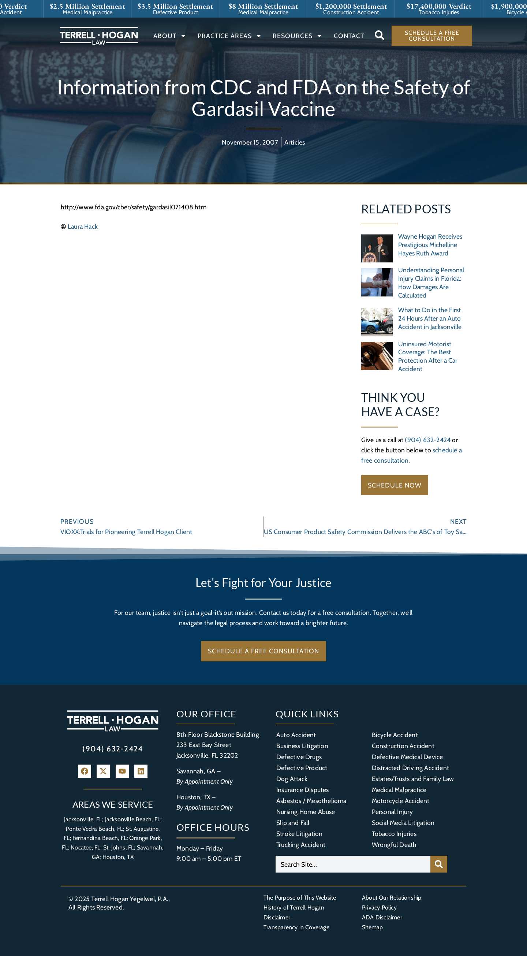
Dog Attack (291, 779)
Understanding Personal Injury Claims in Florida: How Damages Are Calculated (431, 282)
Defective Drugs (299, 757)
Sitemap (372, 927)
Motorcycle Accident (401, 800)
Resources (298, 36)
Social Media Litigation (403, 822)
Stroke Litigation (299, 833)
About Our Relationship (391, 897)
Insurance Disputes (302, 789)
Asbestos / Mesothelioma (311, 800)
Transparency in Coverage (296, 927)
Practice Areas (230, 36)
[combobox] (353, 864)
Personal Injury (392, 811)
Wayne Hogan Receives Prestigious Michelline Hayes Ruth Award (430, 244)
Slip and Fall (293, 822)
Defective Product (301, 768)
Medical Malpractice (399, 789)
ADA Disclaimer (382, 917)
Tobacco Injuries (394, 833)
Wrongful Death (394, 844)
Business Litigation (302, 746)
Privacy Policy (379, 907)
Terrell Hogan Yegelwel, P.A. (129, 899)
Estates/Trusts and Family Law (413, 779)
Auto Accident (296, 735)
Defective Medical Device (407, 757)
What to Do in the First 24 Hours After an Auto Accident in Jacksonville (429, 318)
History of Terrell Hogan (294, 907)
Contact (349, 36)
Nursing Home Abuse (305, 811)
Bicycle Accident (395, 735)
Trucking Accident (300, 844)
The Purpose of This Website (300, 897)
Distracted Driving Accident (410, 768)
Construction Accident (403, 746)
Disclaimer (277, 917)
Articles (294, 142)
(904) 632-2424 (428, 440)
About (170, 36)
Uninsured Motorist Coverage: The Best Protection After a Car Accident (427, 356)
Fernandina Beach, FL (99, 837)
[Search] (438, 864)
